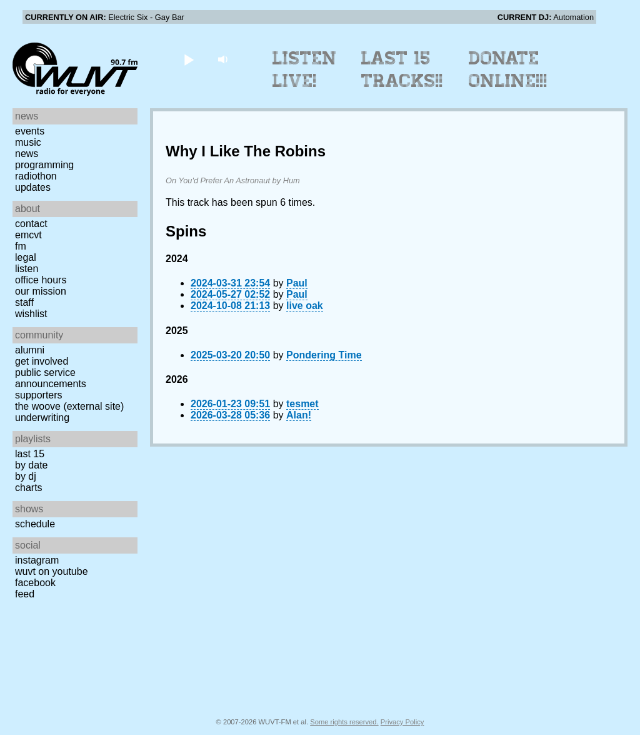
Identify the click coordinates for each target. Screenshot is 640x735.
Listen (26, 268)
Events (29, 131)
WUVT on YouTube (51, 571)
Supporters (38, 395)
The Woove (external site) (69, 406)
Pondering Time (324, 355)
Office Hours (40, 280)
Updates (33, 187)
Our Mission (40, 291)
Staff (24, 302)
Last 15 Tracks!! (402, 69)
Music (28, 142)
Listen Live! (304, 69)
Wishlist (31, 313)
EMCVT (28, 235)
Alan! (298, 415)
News (26, 153)
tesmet (302, 403)
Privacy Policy (402, 722)
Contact (31, 223)
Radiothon (36, 176)
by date (31, 465)
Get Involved (41, 361)
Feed (24, 594)
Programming (44, 165)
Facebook (35, 582)
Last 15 (29, 454)
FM (20, 246)
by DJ (25, 476)
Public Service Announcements (50, 378)
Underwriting (42, 417)
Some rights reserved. (344, 722)
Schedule (35, 524)
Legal (25, 257)
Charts (28, 487)
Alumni (29, 350)
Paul (297, 283)
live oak (304, 305)
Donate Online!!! (508, 69)
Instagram (37, 560)
